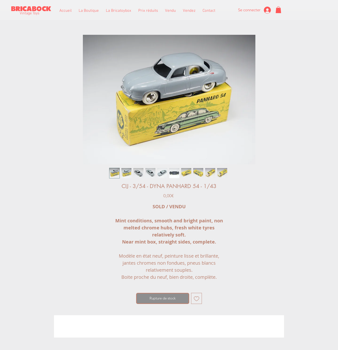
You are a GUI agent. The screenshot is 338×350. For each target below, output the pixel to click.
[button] (88, 11)
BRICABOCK (31, 8)
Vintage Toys (29, 13)
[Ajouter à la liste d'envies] (196, 298)
